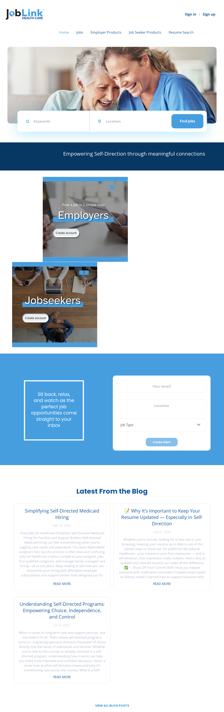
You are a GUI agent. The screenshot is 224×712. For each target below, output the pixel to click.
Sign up (209, 14)
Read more (45, 584)
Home (64, 32)
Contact (14, 667)
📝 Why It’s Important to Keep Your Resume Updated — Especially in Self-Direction (112, 520)
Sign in (190, 14)
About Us (15, 674)
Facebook (181, 660)
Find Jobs (187, 121)
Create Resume (126, 674)
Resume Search (181, 32)
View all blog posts (112, 612)
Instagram (181, 667)
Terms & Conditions (23, 681)
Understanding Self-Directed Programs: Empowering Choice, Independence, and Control (178, 523)
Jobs (79, 32)
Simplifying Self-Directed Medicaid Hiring (45, 513)
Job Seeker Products (145, 32)
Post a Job (69, 667)
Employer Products (106, 32)
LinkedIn (180, 674)
